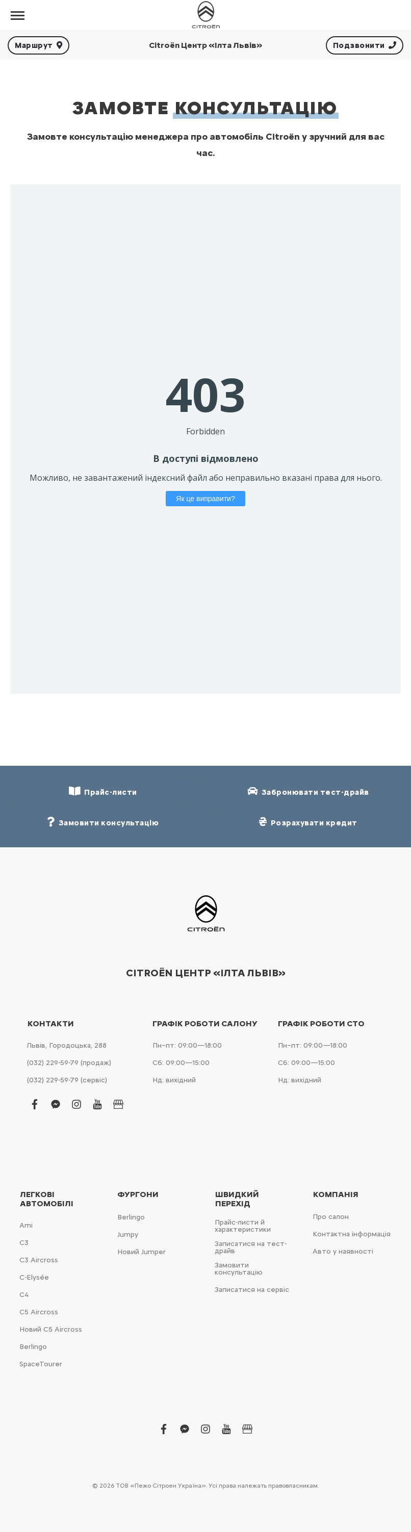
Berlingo (33, 1346)
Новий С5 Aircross (50, 1329)
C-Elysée (34, 1277)
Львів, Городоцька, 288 (67, 1045)
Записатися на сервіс (252, 1289)
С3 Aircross (38, 1260)
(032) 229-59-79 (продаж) (69, 1062)
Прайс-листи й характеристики (243, 1226)
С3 (24, 1242)
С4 (24, 1294)
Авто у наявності (343, 1251)
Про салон (331, 1216)
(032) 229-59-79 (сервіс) (67, 1080)
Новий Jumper (141, 1252)
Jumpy (127, 1234)
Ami (26, 1225)
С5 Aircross (38, 1312)
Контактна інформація (352, 1234)
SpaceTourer (40, 1364)
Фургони (138, 1194)
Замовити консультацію (239, 1269)
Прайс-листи (103, 791)
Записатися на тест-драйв (251, 1247)
